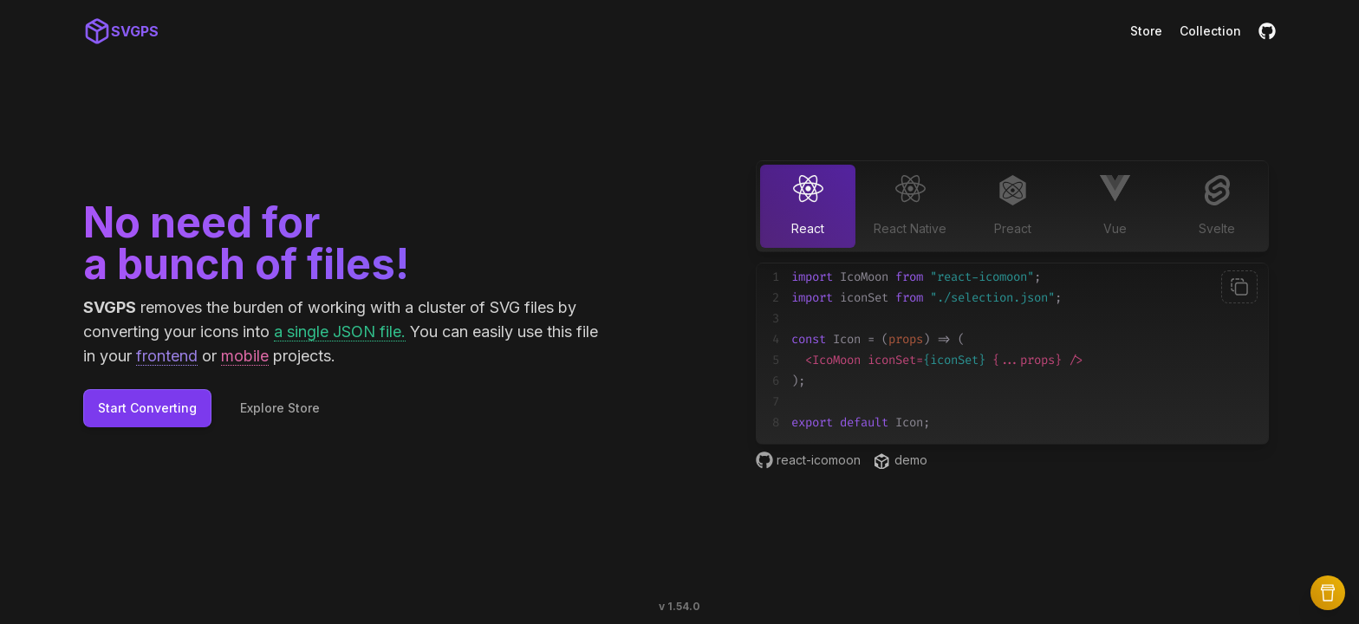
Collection (1210, 30)
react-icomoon (808, 460)
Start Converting (147, 407)
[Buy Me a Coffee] (1327, 592)
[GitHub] (1267, 31)
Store (1146, 30)
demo (901, 460)
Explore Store (280, 407)
